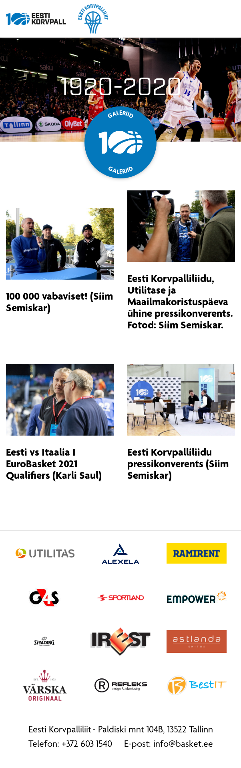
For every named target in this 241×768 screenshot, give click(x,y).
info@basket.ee (183, 745)
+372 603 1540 (87, 745)
